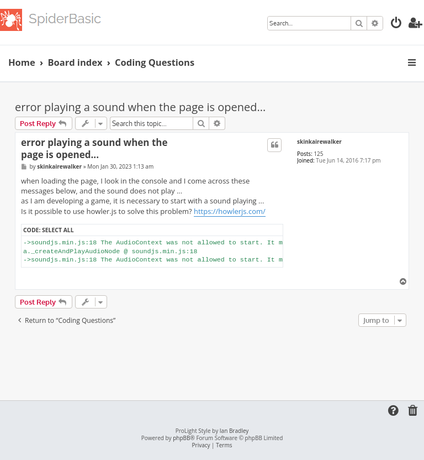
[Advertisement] (216, 360)
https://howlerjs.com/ (230, 211)
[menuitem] (396, 24)
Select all (57, 230)
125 (318, 153)
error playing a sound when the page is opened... (140, 107)
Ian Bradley (234, 431)
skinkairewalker (319, 141)
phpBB (181, 438)
